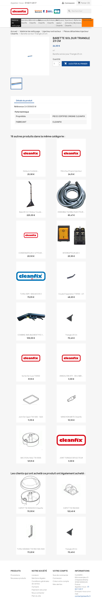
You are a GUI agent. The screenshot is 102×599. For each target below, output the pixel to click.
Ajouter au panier (75, 63)
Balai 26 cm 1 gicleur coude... (31, 212)
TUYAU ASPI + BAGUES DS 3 (31, 294)
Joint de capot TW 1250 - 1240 (31, 417)
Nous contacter (38, 593)
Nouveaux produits (18, 578)
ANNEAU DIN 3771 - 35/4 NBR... (71, 376)
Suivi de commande (60, 575)
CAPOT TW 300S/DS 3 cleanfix (31, 508)
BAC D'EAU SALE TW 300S (31, 458)
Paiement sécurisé (39, 590)
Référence (19, 106)
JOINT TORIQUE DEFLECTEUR (71, 458)
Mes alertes (57, 584)
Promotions (15, 575)
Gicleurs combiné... (31, 171)
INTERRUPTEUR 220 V (71, 253)
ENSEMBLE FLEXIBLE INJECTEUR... (71, 212)
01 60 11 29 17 (30, 3)
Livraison (35, 575)
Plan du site (36, 596)
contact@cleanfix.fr (83, 596)
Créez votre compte (61, 581)
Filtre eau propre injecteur (71, 171)
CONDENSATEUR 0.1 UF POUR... (31, 253)
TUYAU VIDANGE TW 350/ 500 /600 (31, 549)
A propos (35, 587)
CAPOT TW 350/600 (71, 508)
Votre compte (60, 571)
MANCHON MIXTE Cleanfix (71, 417)
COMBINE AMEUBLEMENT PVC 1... (31, 335)
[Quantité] (55, 63)
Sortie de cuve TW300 (31, 376)
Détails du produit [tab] (24, 100)
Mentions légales (38, 578)
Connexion (57, 578)
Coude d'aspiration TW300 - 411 (71, 294)
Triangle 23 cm (71, 335)
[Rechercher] (79, 11)
